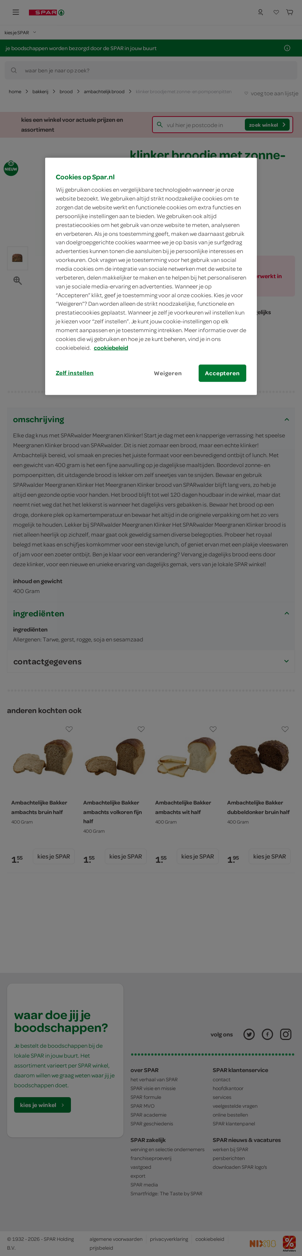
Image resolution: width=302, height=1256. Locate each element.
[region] (151, 276)
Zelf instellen (75, 372)
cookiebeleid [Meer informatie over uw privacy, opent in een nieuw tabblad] (111, 347)
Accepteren (222, 373)
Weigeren (168, 373)
